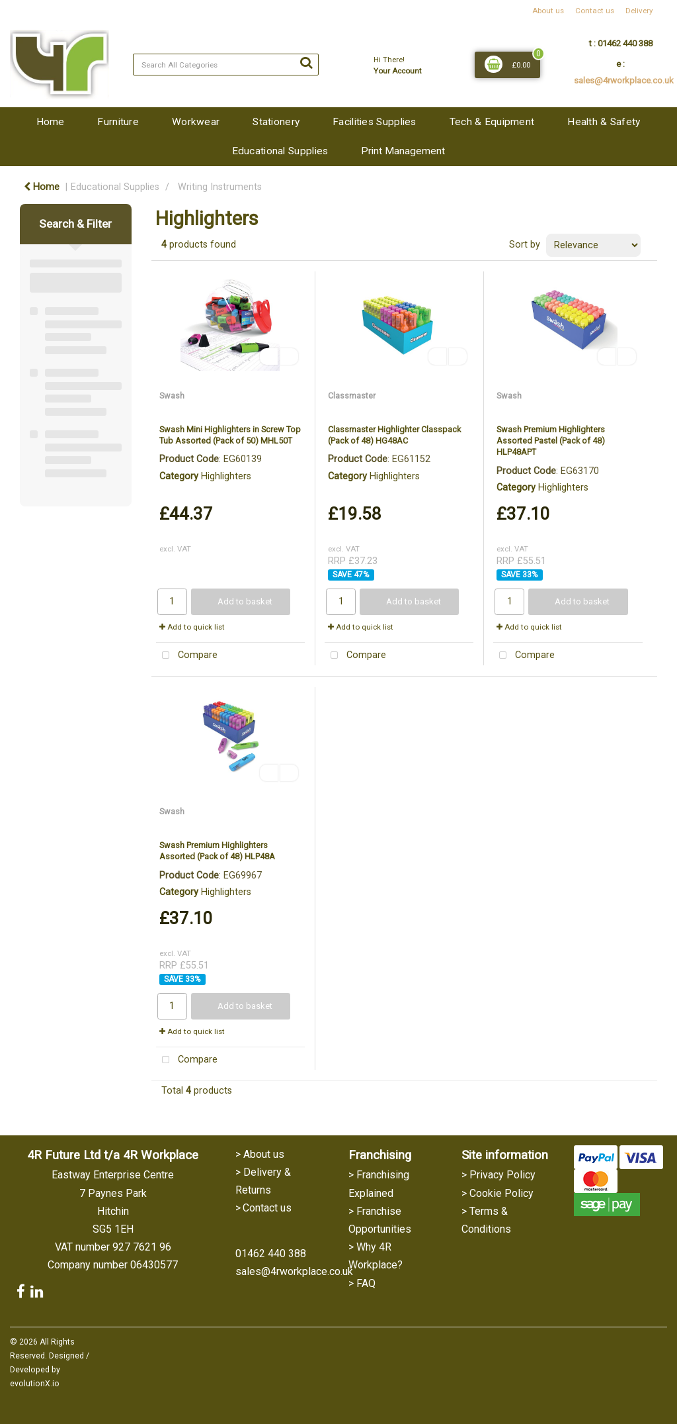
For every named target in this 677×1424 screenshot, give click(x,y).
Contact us (594, 10)
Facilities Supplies (374, 122)
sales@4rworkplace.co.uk (624, 80)
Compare (187, 655)
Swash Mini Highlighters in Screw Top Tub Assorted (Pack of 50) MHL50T (230, 435)
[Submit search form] (306, 63)
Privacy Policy (502, 1174)
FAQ (366, 1283)
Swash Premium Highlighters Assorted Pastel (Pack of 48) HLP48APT (551, 440)
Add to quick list (192, 627)
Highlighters (226, 476)
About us (548, 10)
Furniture (118, 122)
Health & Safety (603, 122)
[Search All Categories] (226, 64)
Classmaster (352, 396)
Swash (171, 396)
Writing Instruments (220, 187)
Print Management (403, 151)
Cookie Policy (501, 1193)
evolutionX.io (35, 1383)
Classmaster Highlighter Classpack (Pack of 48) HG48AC (394, 435)
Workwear (195, 122)
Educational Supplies (280, 151)
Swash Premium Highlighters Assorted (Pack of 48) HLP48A (217, 850)
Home (50, 122)
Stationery (276, 122)
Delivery (639, 10)
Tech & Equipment (492, 122)
